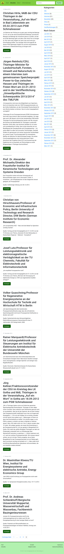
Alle (45, 11)
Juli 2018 (47, 47)
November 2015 (49, 66)
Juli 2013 (47, 118)
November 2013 (49, 108)
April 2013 (47, 127)
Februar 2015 (48, 83)
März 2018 (47, 56)
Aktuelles (13, 3)
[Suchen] (45, 2)
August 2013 (48, 116)
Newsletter (47, 19)
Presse (46, 24)
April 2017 (47, 58)
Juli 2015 (47, 72)
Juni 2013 (47, 121)
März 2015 (47, 80)
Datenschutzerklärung (57, 546)
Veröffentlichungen (49, 27)
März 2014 (47, 105)
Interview (47, 16)
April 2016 (47, 61)
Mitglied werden (32, 546)
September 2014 (49, 94)
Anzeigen (7, 50)
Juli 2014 (47, 97)
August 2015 (48, 69)
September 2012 (49, 140)
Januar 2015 (48, 86)
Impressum (60, 544)
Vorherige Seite (6, 537)
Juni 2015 (47, 75)
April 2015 (47, 77)
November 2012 (49, 138)
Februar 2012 (48, 143)
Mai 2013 (47, 124)
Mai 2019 (47, 39)
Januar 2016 (48, 64)
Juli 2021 (47, 34)
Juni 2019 (47, 36)
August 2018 (48, 45)
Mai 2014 (47, 99)
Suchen (59, 3)
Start (7, 3)
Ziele (18, 3)
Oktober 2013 (48, 110)
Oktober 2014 (48, 91)
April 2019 (47, 42)
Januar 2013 (48, 132)
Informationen (26, 3)
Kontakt (32, 544)
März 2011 (47, 146)
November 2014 (49, 88)
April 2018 (47, 53)
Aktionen (46, 13)
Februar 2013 (48, 129)
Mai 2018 (47, 50)
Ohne (45, 22)
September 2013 (49, 113)
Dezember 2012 (49, 135)
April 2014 (47, 102)
